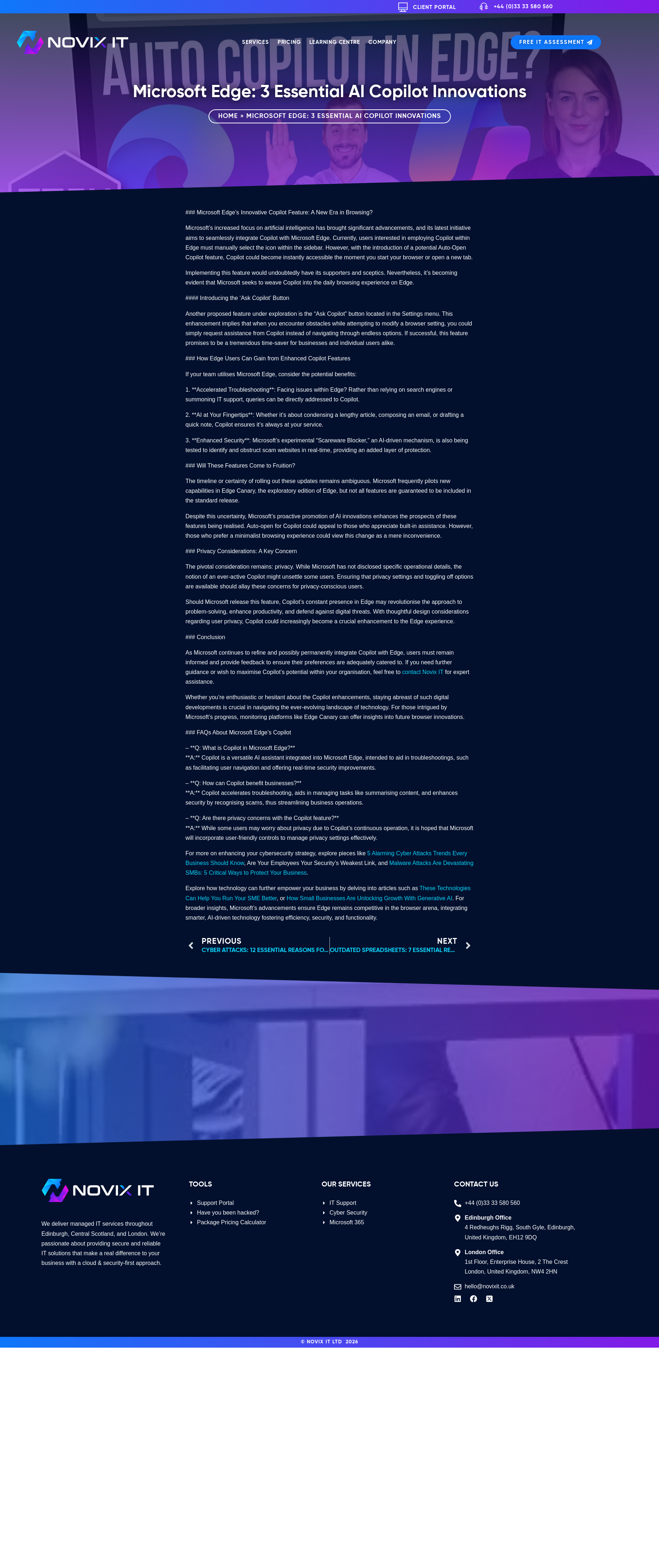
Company (382, 42)
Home (228, 116)
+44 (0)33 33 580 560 (523, 6)
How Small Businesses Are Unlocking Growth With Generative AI (369, 898)
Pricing (289, 42)
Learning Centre (334, 42)
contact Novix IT (422, 672)
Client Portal (434, 7)
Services (255, 42)
